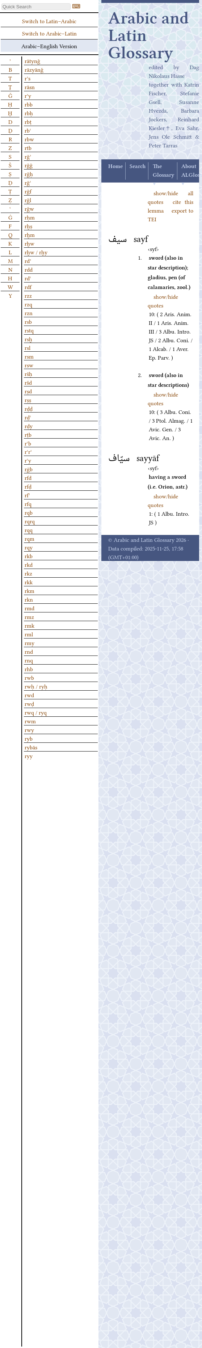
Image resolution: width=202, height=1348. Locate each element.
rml (29, 634)
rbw (29, 139)
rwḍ (29, 703)
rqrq (30, 521)
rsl (27, 347)
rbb (29, 104)
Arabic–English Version (49, 46)
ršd (28, 382)
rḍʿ (28, 417)
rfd (28, 477)
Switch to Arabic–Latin (49, 33)
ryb (29, 738)
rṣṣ (28, 399)
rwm (30, 721)
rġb (29, 469)
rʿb (28, 443)
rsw (29, 365)
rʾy (28, 95)
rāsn (30, 87)
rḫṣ (28, 226)
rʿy (28, 460)
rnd (29, 651)
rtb (28, 147)
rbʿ (28, 130)
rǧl (28, 200)
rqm (29, 538)
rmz (29, 616)
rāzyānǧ (34, 69)
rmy (29, 642)
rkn (29, 599)
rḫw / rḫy (36, 252)
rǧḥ (29, 173)
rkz (28, 573)
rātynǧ (32, 60)
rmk (29, 625)
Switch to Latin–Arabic (49, 21)
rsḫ (28, 339)
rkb (29, 556)
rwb (29, 677)
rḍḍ (29, 408)
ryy (29, 755)
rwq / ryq (36, 712)
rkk (29, 582)
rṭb (28, 434)
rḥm (30, 217)
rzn (29, 313)
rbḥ (29, 113)
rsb (28, 321)
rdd (29, 269)
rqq (29, 529)
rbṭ (28, 121)
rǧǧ (29, 165)
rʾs (27, 78)
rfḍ (28, 486)
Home (115, 166)
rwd (29, 695)
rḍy (29, 426)
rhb (29, 669)
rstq (29, 330)
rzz (28, 295)
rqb (29, 512)
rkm (29, 590)
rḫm (30, 234)
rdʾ (28, 260)
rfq (28, 503)
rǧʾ (28, 156)
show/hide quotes (163, 300)
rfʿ (27, 495)
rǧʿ (28, 182)
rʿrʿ (28, 451)
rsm (29, 356)
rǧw (29, 208)
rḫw (29, 243)
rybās (31, 747)
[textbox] (36, 6)
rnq (29, 660)
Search (138, 166)
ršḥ (28, 373)
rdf (28, 286)
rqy (29, 547)
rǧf (28, 191)
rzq (28, 304)
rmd (29, 608)
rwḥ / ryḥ (36, 686)
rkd (29, 564)
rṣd (28, 391)
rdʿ (28, 278)
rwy (29, 729)
